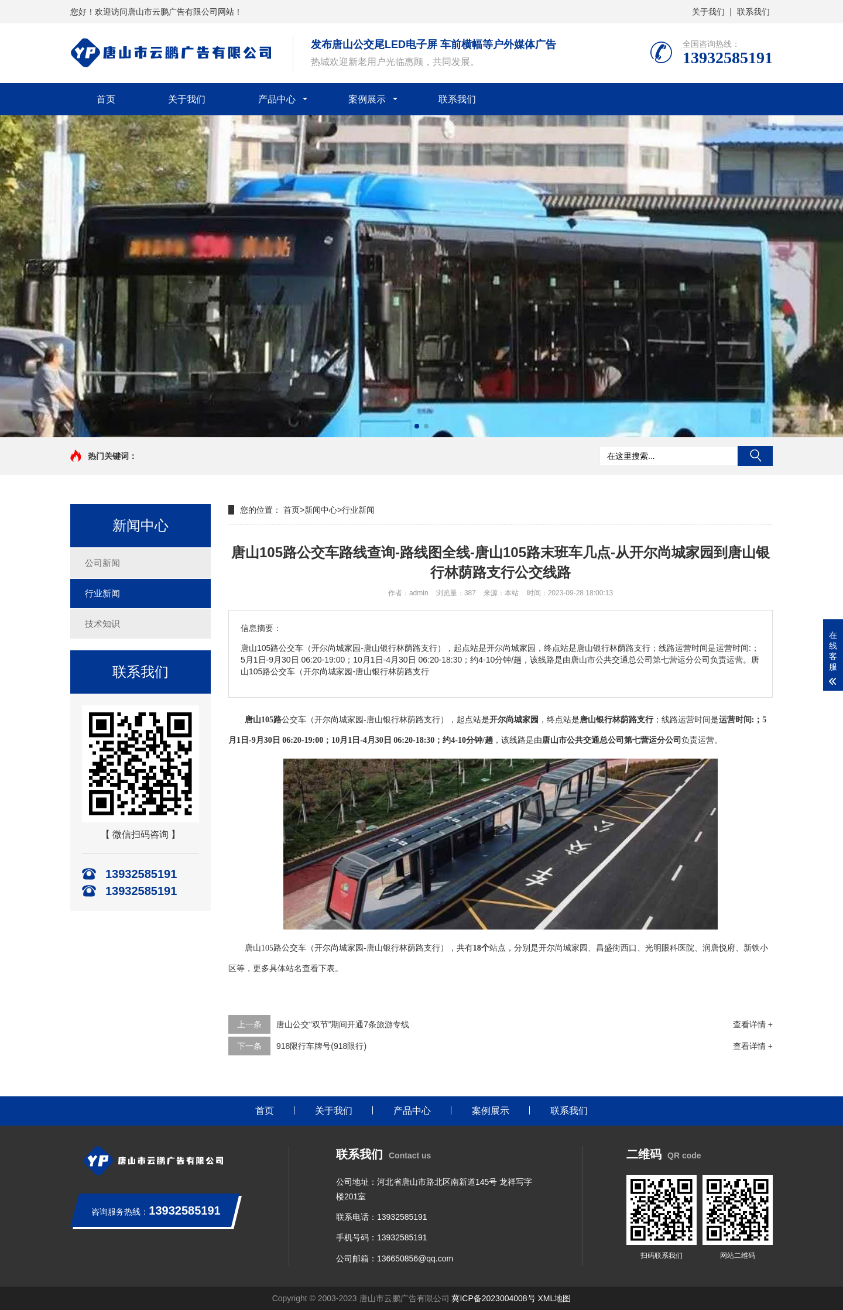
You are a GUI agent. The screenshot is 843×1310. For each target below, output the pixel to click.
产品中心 (277, 99)
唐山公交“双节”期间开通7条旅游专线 (342, 1024)
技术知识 (102, 624)
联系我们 (753, 11)
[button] (416, 426)
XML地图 (554, 1298)
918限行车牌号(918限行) (321, 1046)
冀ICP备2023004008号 (493, 1298)
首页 (106, 99)
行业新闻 (102, 593)
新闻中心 (320, 510)
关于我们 (708, 11)
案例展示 (367, 99)
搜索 (755, 456)
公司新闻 (102, 563)
